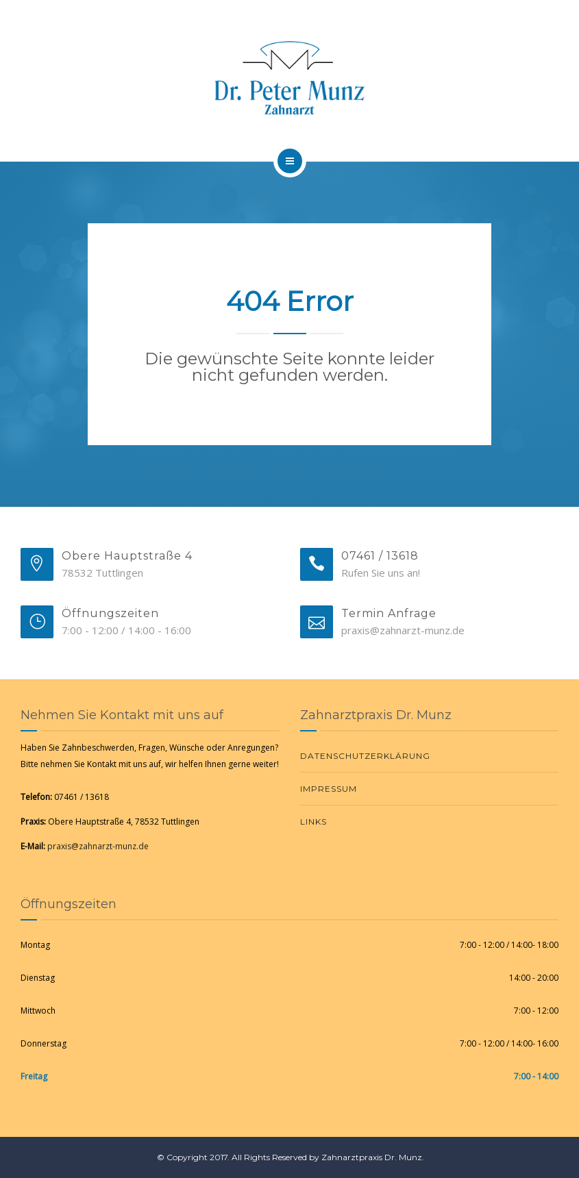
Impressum (328, 789)
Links (313, 821)
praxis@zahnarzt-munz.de (98, 846)
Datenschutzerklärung (365, 756)
